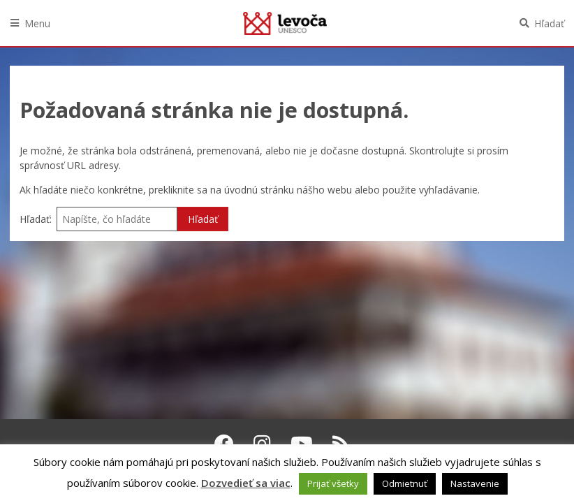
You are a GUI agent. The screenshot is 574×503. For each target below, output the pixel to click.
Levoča (285, 23)
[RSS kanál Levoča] (341, 443)
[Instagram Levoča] (262, 443)
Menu (37, 23)
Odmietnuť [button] (404, 483)
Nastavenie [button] (474, 483)
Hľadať (549, 23)
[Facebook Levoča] (224, 443)
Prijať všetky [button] (333, 483)
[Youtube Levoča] (301, 443)
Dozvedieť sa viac (245, 483)
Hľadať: (36, 219)
